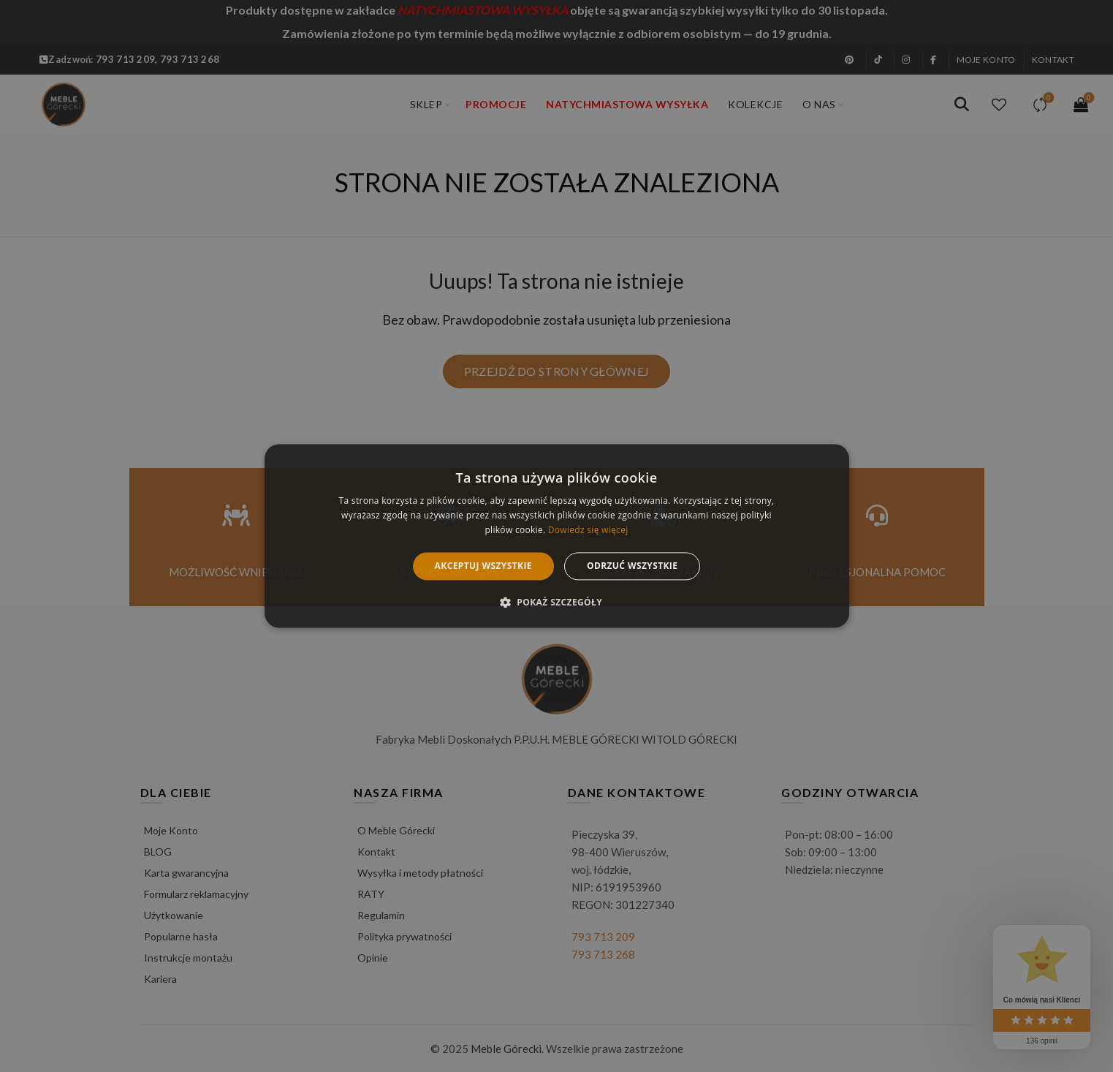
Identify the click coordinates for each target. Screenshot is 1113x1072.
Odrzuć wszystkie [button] (632, 565)
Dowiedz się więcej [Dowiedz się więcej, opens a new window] (588, 530)
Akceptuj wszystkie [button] (483, 565)
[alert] (556, 536)
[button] (556, 602)
